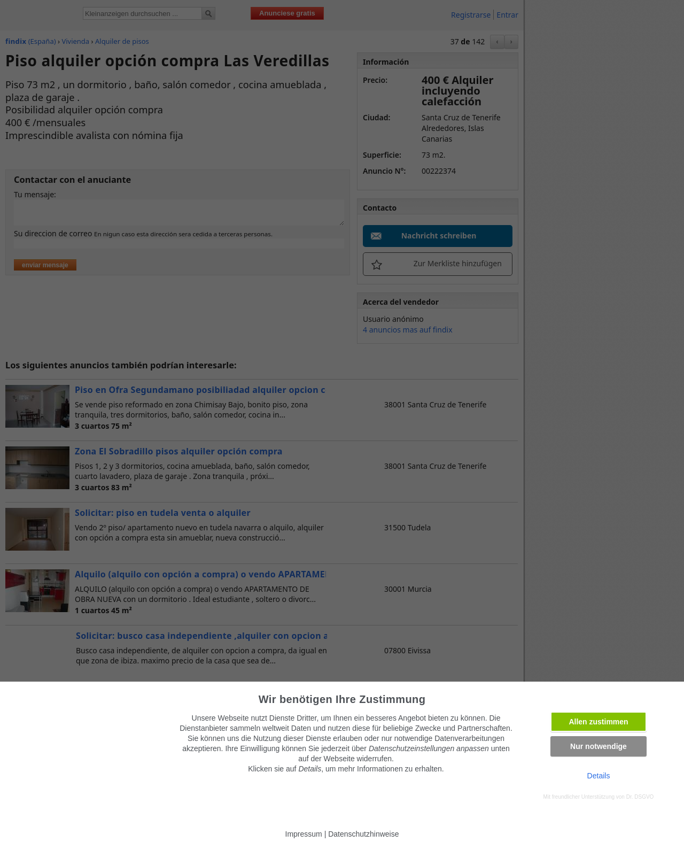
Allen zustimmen (598, 721)
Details (598, 775)
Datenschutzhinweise (363, 834)
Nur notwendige (598, 746)
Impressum (303, 834)
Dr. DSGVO (640, 797)
